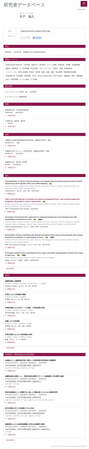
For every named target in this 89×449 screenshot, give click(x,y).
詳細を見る (10, 115)
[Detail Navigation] (84, 4)
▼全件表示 (10, 268)
